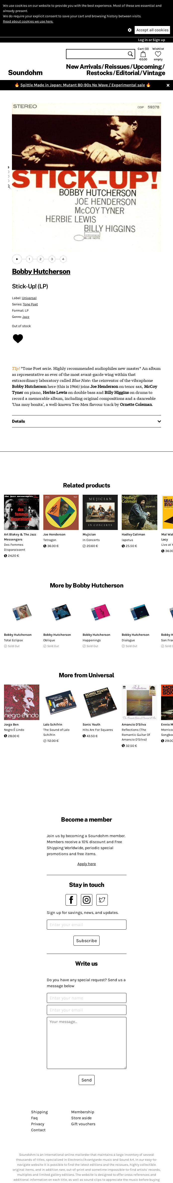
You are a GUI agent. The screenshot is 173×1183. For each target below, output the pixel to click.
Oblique (49, 640)
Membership (82, 1111)
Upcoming (147, 66)
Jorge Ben (11, 724)
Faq (34, 1117)
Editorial (127, 73)
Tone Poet (30, 304)
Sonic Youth (91, 724)
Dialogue (128, 640)
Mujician (89, 534)
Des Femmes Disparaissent (14, 547)
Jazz (25, 317)
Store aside (81, 1117)
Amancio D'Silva (134, 724)
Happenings (92, 640)
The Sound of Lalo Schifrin (56, 732)
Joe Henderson (54, 534)
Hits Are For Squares (98, 730)
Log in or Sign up (151, 40)
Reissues (117, 66)
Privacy (37, 1123)
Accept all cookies (152, 30)
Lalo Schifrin (52, 724)
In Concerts (91, 540)
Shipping (39, 1111)
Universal (29, 298)
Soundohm (25, 72)
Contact (38, 1129)
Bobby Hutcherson (41, 271)
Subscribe (86, 940)
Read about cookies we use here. (28, 21)
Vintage (154, 73)
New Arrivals (83, 66)
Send (86, 1080)
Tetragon (49, 540)
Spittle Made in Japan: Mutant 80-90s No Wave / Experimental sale (82, 85)
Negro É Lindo (14, 730)
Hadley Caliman (133, 534)
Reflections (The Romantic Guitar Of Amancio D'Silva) (136, 734)
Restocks (99, 73)
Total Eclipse (13, 640)
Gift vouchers (83, 1123)
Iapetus (127, 540)
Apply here (86, 863)
